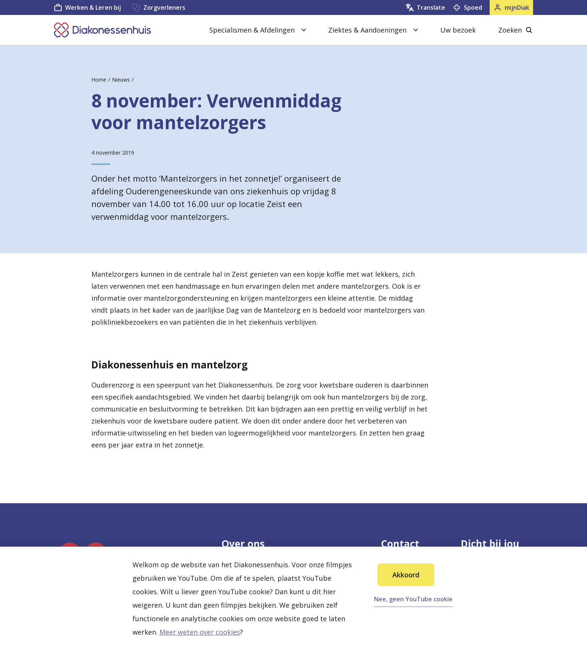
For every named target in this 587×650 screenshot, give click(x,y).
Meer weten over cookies (199, 632)
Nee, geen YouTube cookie (413, 599)
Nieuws (121, 79)
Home (98, 79)
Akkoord (405, 574)
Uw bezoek (458, 29)
